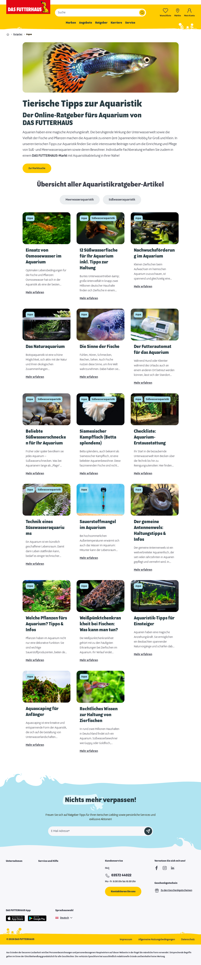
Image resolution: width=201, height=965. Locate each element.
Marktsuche (44, 868)
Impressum (126, 939)
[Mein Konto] (189, 12)
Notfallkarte (44, 881)
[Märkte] (177, 12)
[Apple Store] (15, 918)
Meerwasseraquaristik (80, 199)
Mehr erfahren (35, 292)
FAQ (107, 868)
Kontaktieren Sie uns (123, 891)
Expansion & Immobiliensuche (22, 888)
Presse (9, 895)
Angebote (85, 22)
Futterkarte (44, 875)
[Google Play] (37, 918)
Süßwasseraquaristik (122, 199)
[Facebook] (156, 868)
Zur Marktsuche (36, 168)
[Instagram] (165, 868)
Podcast (42, 895)
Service (130, 22)
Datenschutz (188, 939)
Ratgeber (101, 22)
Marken (71, 22)
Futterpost (43, 888)
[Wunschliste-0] (165, 12)
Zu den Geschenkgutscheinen (173, 890)
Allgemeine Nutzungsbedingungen (156, 939)
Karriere (116, 22)
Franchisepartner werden (20, 881)
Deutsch (64, 917)
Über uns (11, 868)
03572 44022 (121, 876)
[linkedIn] (173, 868)
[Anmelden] (148, 831)
